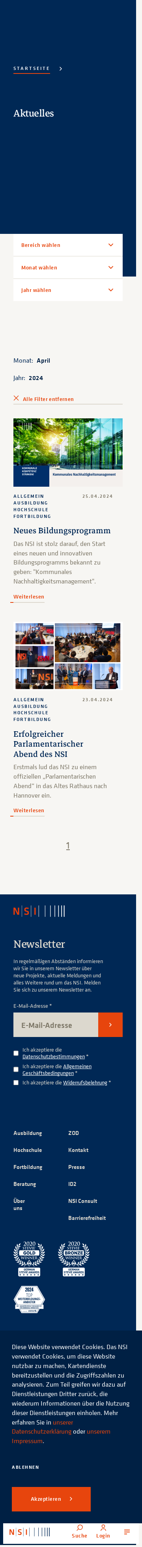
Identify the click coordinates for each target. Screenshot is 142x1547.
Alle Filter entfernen (48, 399)
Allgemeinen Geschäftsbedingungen (57, 1069)
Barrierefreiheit (87, 1218)
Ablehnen (25, 1467)
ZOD (73, 1133)
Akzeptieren (47, 1499)
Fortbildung (27, 1167)
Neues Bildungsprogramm (62, 530)
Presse (76, 1167)
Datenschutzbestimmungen (53, 1056)
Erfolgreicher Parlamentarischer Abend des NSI (48, 744)
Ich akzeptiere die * (55, 1053)
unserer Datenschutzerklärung (42, 1427)
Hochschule (27, 1150)
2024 (36, 377)
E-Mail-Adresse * (32, 1006)
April (43, 360)
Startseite (31, 68)
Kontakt (78, 1150)
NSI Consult (82, 1201)
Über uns (19, 1204)
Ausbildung (27, 1133)
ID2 (72, 1184)
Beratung (24, 1184)
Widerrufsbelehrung (85, 1082)
